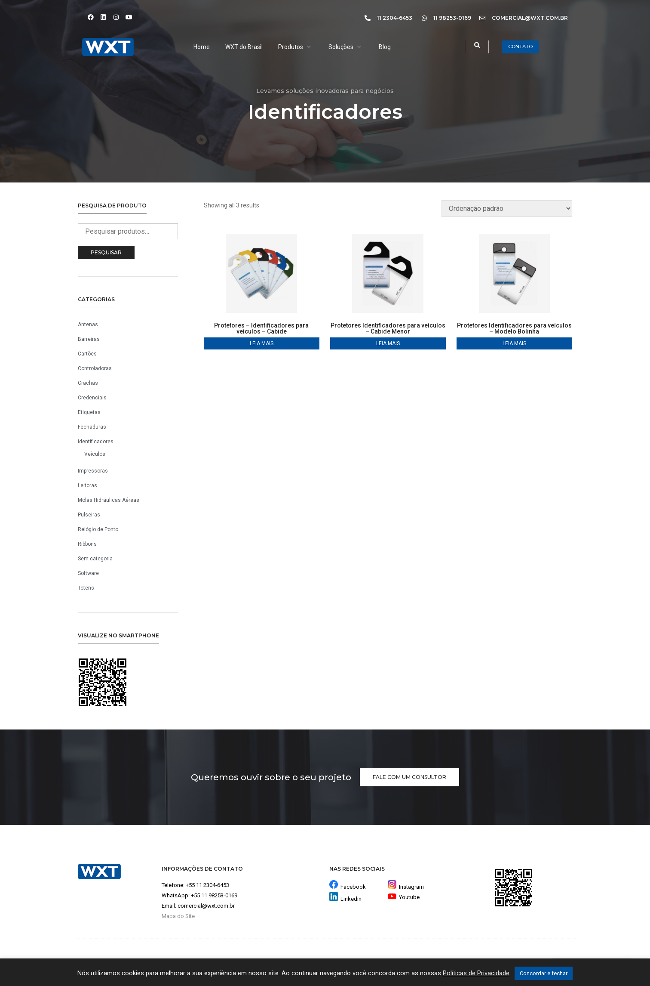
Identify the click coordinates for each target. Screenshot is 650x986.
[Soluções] (346, 47)
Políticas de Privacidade (476, 973)
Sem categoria (95, 559)
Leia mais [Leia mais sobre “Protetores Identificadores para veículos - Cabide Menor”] (388, 343)
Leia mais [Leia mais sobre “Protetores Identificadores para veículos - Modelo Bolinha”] (514, 343)
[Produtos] (295, 47)
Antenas (88, 324)
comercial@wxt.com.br (206, 906)
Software (88, 573)
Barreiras (89, 339)
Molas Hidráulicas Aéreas (108, 500)
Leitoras (87, 485)
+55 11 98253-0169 (214, 895)
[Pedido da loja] (507, 208)
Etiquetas (89, 412)
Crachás (88, 383)
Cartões (87, 354)
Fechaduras (92, 427)
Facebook (353, 887)
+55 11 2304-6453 (207, 885)
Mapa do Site (178, 916)
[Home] (201, 47)
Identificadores (95, 442)
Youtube (404, 897)
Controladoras (95, 368)
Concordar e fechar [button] (543, 973)
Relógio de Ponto (98, 529)
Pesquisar (106, 252)
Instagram (406, 887)
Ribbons (87, 544)
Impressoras (93, 471)
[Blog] (384, 47)
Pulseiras (89, 515)
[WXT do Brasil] (244, 47)
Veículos (94, 454)
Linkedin (351, 899)
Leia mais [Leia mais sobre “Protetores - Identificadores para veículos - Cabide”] (261, 343)
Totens (86, 588)
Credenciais (92, 398)
